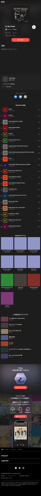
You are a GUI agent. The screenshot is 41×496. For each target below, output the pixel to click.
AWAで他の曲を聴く (20, 387)
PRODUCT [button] (4, 456)
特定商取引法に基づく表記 (6, 478)
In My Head (12, 78)
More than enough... (34, 250)
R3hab (15, 29)
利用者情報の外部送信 (24, 475)
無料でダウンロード (20, 416)
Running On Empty (34, 287)
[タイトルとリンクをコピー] (25, 96)
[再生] (34, 27)
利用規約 (3, 475)
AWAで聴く (20, 40)
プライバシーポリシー (12, 475)
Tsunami (7, 305)
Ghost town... (20, 269)
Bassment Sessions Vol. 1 (7, 287)
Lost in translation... (7, 250)
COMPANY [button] (5, 461)
